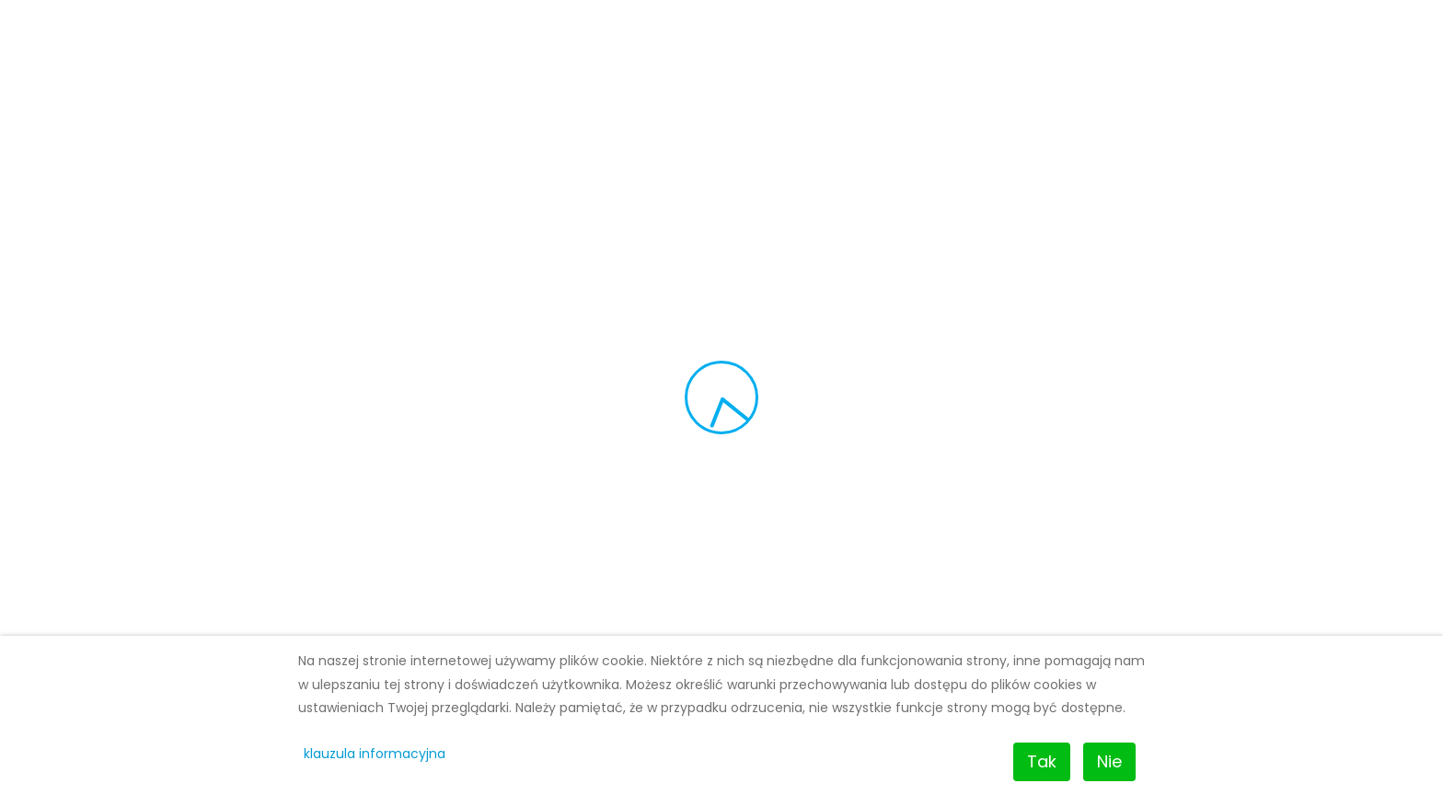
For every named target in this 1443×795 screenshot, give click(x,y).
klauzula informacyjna (374, 753)
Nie (1109, 761)
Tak (1041, 761)
